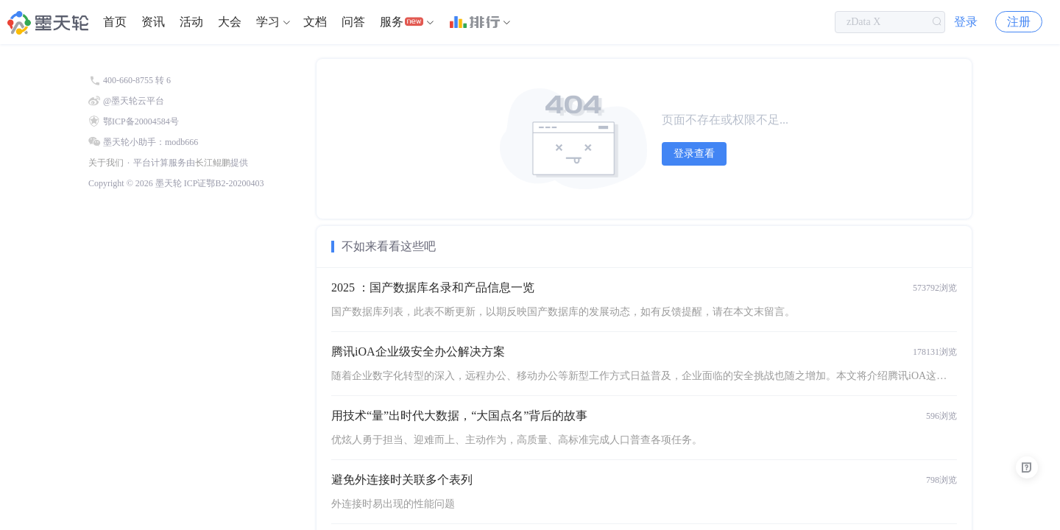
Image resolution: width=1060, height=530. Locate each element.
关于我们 (106, 163)
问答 (353, 21)
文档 (315, 21)
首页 (115, 21)
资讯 (153, 21)
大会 (229, 21)
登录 (966, 21)
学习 (268, 21)
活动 (191, 21)
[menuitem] (115, 22)
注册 (1019, 21)
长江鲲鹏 (212, 163)
